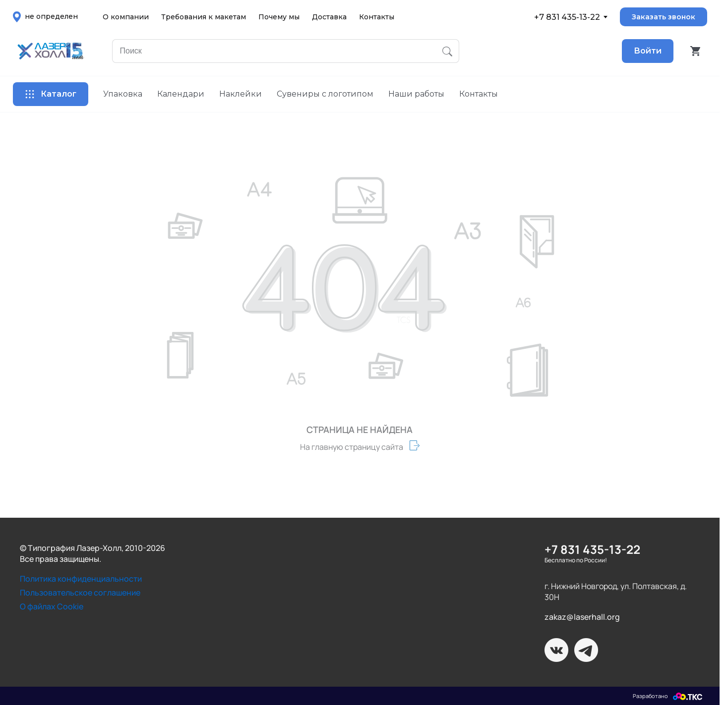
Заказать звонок (663, 16)
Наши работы (416, 94)
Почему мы (279, 16)
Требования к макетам (203, 16)
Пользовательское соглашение (80, 592)
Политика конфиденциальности (81, 578)
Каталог (50, 94)
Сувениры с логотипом (325, 94)
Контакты (376, 16)
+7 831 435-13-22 (567, 17)
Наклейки (240, 94)
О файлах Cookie (51, 606)
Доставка (329, 16)
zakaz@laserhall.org (582, 616)
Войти (648, 50)
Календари (180, 94)
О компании (126, 16)
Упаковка (122, 94)
